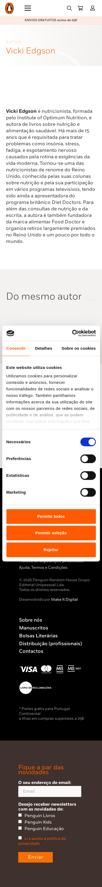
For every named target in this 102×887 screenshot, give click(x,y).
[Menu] (28, 8)
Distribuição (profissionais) (50, 644)
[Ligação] (93, 8)
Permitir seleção (51, 533)
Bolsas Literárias (38, 636)
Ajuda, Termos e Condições (43, 567)
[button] (69, 8)
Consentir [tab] (16, 348)
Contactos (31, 651)
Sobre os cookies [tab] (78, 348)
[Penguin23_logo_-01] (9, 8)
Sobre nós (30, 620)
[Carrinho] (80, 8)
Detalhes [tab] (43, 348)
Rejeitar (51, 549)
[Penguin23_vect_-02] (35, 687)
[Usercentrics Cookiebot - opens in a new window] (73, 333)
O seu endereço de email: (49, 788)
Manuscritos (33, 628)
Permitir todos (51, 516)
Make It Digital (64, 599)
